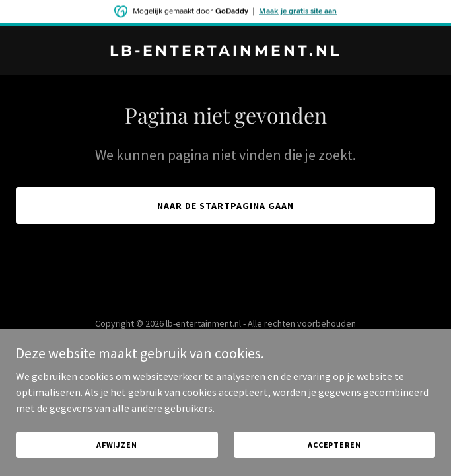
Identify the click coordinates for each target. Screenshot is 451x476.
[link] (225, 51)
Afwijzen (116, 445)
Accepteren (334, 445)
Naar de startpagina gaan (225, 206)
